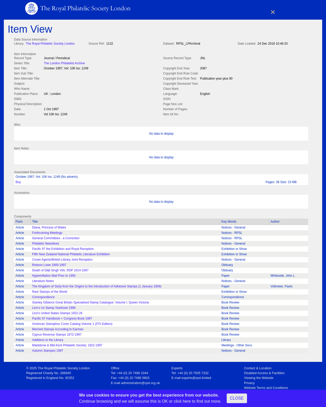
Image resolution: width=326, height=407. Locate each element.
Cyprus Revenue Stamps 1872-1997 (57, 333)
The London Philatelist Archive (64, 63)
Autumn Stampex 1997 (47, 349)
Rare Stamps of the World (49, 290)
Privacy (249, 382)
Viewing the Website (258, 377)
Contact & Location (257, 367)
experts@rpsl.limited (196, 377)
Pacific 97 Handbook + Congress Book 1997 (62, 317)
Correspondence (43, 296)
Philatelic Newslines (45, 242)
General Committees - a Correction (55, 237)
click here (182, 401)
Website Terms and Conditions (266, 387)
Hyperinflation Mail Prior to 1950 (54, 274)
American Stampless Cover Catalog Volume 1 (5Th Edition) (72, 323)
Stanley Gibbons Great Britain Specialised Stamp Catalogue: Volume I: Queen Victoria (90, 301)
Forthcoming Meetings (47, 232)
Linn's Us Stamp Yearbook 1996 (53, 307)
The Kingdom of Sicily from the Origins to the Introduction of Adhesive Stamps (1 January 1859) (96, 285)
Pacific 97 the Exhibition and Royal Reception (63, 248)
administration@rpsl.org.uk (140, 382)
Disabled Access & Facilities (264, 372)
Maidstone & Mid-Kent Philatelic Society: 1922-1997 (67, 344)
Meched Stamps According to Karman (57, 328)
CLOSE (237, 398)
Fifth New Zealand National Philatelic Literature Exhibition (71, 253)
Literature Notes (43, 280)
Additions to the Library (47, 339)
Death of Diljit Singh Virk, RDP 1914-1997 (60, 269)
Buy (18, 181)
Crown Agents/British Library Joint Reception (62, 258)
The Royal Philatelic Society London (50, 43)
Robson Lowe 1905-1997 (49, 264)
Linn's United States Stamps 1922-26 (57, 312)
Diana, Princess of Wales (49, 226)
